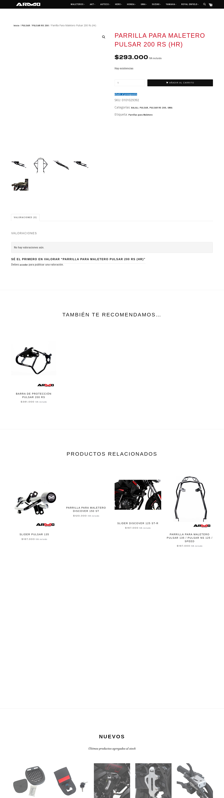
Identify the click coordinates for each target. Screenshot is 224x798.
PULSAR (26, 25)
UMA (143, 4)
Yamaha (170, 4)
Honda (131, 4)
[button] (104, 37)
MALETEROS (77, 4)
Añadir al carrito (181, 83)
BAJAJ (134, 107)
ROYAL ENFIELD (189, 4)
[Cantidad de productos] (130, 82)
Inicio (17, 25)
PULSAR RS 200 (40, 25)
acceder (24, 265)
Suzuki (156, 4)
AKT (92, 4)
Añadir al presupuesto (126, 94)
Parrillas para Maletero (141, 114)
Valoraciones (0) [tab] (25, 218)
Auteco (104, 4)
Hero (118, 4)
